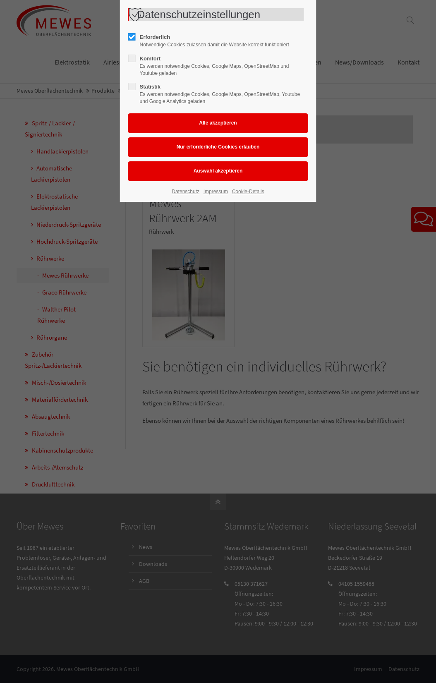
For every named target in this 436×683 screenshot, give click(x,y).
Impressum (216, 191)
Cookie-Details (248, 191)
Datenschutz (185, 191)
